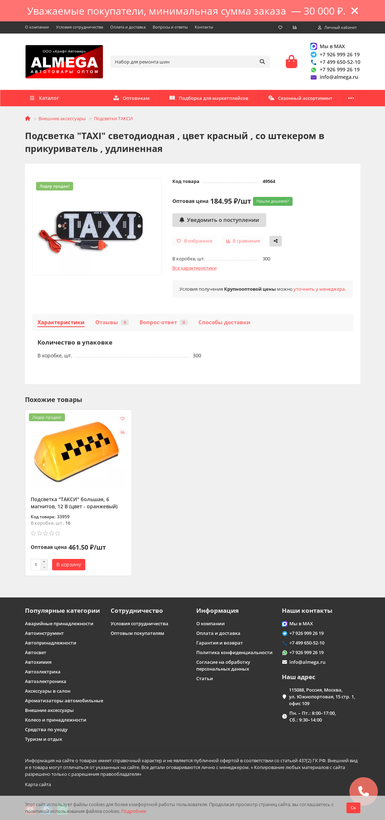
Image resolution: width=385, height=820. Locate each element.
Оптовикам (131, 98)
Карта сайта (38, 784)
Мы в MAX (327, 46)
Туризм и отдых (43, 739)
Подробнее (133, 811)
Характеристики (61, 322)
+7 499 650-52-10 (335, 62)
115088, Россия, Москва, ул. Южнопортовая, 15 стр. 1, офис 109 (322, 697)
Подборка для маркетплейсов (209, 98)
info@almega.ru (334, 77)
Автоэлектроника (45, 681)
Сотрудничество (137, 610)
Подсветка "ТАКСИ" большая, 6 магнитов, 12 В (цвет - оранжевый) (74, 503)
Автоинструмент (44, 633)
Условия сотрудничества (79, 27)
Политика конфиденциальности (234, 652)
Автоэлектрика (43, 671)
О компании (37, 27)
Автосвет (35, 652)
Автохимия (38, 662)
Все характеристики (194, 268)
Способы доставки (224, 322)
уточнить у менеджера (319, 289)
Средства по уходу (46, 729)
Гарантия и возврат (219, 643)
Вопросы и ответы (170, 27)
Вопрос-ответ (164, 322)
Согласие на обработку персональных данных (223, 665)
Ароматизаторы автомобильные (64, 700)
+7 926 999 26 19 (335, 54)
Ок (353, 808)
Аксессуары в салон (47, 691)
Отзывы (112, 322)
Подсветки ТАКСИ (113, 118)
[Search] (190, 62)
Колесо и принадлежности (55, 720)
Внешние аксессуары (62, 118)
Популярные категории (62, 610)
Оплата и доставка (128, 27)
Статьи (204, 678)
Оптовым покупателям (137, 633)
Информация (217, 610)
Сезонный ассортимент (300, 98)
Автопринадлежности (50, 643)
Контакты (204, 27)
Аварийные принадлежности (59, 623)
